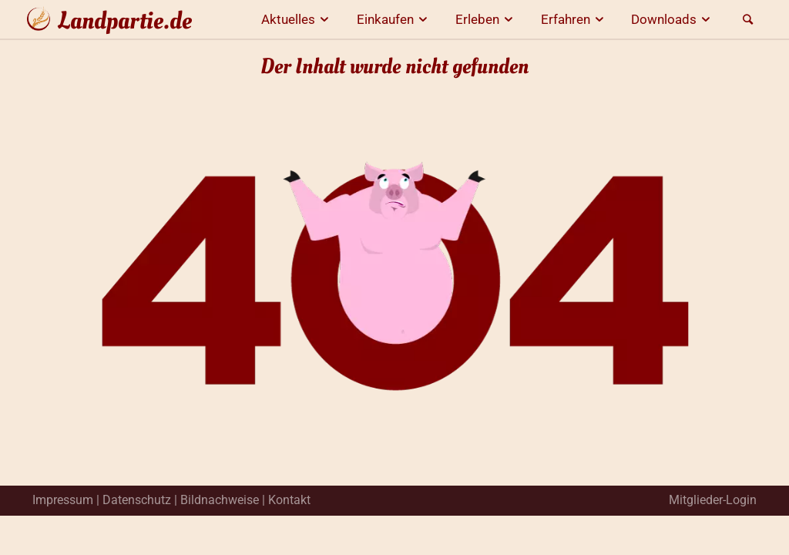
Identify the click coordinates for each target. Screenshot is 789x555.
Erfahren (575, 19)
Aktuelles (297, 19)
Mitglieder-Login (713, 500)
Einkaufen (394, 19)
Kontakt (289, 500)
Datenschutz (136, 500)
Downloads (673, 19)
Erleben (486, 19)
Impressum (62, 500)
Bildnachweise (219, 500)
